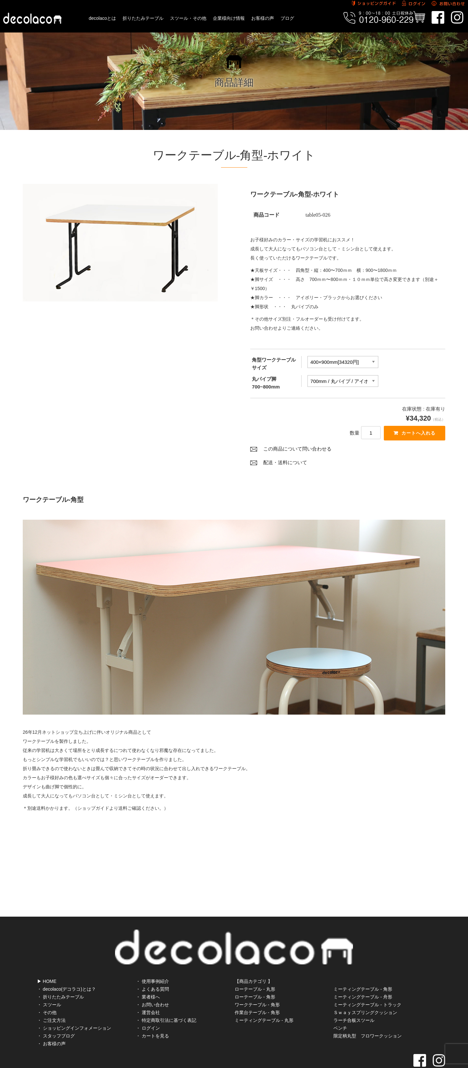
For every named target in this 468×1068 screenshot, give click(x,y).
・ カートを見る (152, 1013)
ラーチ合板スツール (353, 998)
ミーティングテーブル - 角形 (362, 967)
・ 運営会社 (148, 990)
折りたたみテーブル (143, 18)
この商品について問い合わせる (297, 450)
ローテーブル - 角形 (255, 974)
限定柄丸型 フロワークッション (367, 1013)
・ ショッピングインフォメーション (74, 1006)
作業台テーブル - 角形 (257, 990)
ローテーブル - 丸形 (255, 967)
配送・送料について (285, 464)
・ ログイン (148, 1006)
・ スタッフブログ (56, 1013)
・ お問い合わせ (152, 982)
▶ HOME (47, 959)
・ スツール (49, 982)
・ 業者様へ (148, 974)
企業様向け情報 (229, 18)
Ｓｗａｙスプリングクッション (365, 990)
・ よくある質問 (152, 967)
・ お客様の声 (51, 1021)
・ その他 (47, 990)
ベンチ (340, 1006)
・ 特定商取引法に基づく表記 (166, 998)
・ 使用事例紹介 (152, 959)
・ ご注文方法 (51, 998)
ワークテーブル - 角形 (257, 982)
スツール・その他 (188, 18)
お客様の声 (262, 18)
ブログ (287, 18)
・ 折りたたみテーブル (60, 974)
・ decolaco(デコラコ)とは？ (66, 967)
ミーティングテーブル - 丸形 (264, 998)
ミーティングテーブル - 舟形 (362, 974)
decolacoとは (102, 18)
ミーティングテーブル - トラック (367, 982)
